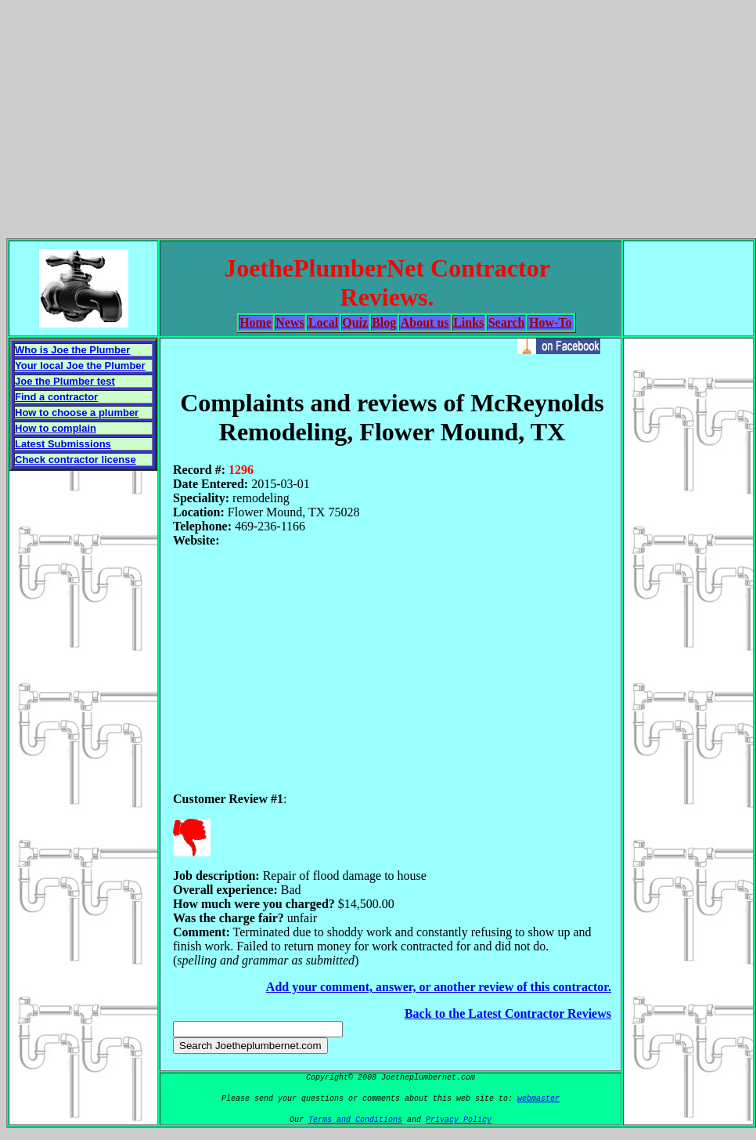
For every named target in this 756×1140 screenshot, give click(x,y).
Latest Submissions (63, 444)
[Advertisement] (378, 116)
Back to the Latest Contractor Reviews (508, 1013)
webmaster (538, 1099)
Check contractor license (75, 459)
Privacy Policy (458, 1120)
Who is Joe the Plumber (72, 350)
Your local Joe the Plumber (80, 365)
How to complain (55, 428)
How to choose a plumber (77, 412)
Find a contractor (56, 397)
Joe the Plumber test (65, 381)
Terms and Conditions (355, 1120)
